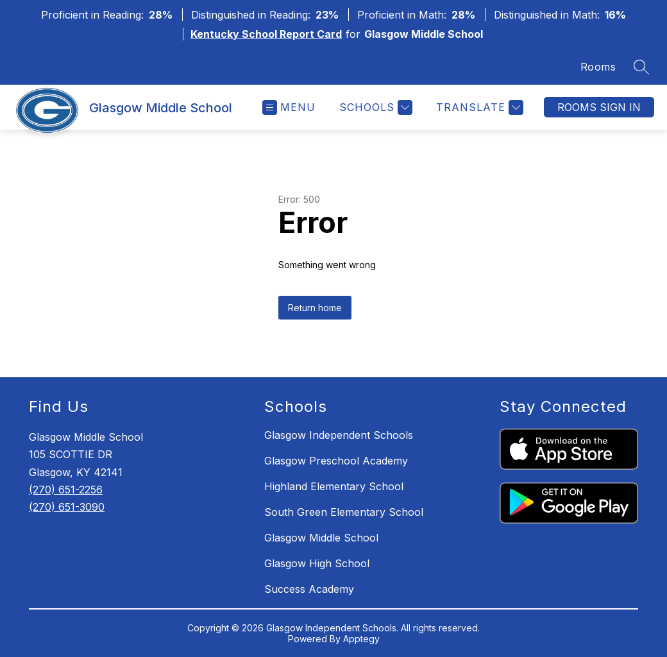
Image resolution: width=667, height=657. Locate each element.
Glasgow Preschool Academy (336, 460)
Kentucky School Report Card (266, 34)
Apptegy (361, 638)
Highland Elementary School (333, 486)
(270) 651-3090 (67, 506)
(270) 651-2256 (66, 489)
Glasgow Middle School (321, 537)
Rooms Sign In (599, 107)
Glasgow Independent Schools (338, 435)
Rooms (598, 66)
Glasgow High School (316, 563)
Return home (315, 307)
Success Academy (309, 589)
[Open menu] (289, 107)
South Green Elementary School (343, 512)
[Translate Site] (478, 107)
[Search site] (641, 66)
